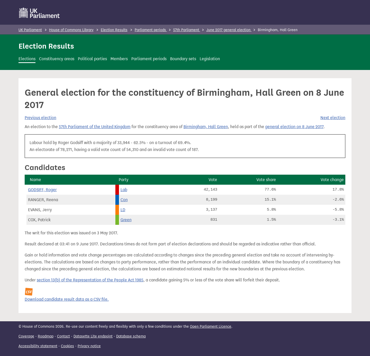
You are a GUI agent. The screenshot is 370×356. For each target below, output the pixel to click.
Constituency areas (56, 58)
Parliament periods (151, 30)
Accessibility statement (37, 346)
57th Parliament (186, 30)
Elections (26, 58)
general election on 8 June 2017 (294, 126)
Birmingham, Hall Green (205, 126)
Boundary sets (183, 58)
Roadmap (45, 336)
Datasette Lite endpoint (93, 336)
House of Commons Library (71, 30)
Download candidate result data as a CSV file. (67, 299)
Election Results (114, 30)
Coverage (26, 336)
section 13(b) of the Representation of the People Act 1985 (90, 280)
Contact (63, 336)
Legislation (210, 58)
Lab (124, 189)
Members (119, 58)
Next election (332, 117)
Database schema (131, 336)
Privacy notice (89, 346)
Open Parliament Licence (210, 326)
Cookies (67, 346)
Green (126, 219)
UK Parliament (30, 30)
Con (124, 199)
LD (123, 209)
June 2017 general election (229, 30)
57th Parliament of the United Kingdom (95, 126)
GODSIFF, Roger (42, 189)
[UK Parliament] (39, 13)
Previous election (40, 117)
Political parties (92, 58)
